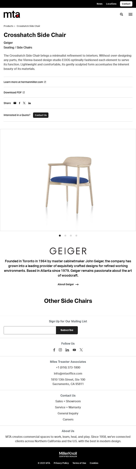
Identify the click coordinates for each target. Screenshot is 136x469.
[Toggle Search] (121, 14)
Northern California (48, 441)
